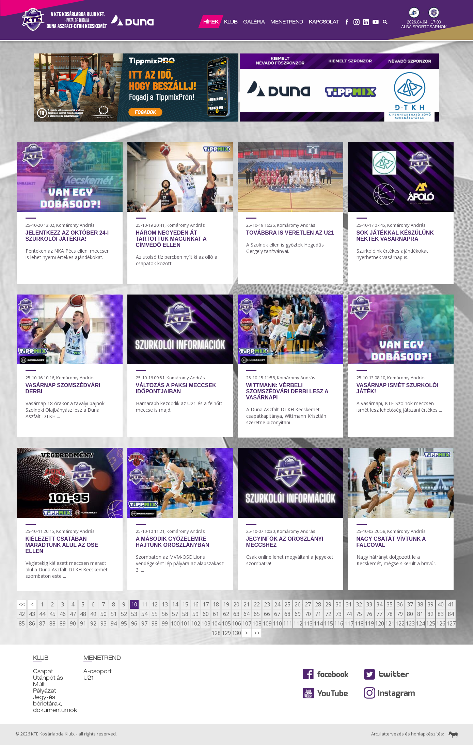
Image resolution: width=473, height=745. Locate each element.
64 (246, 614)
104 (215, 623)
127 (450, 623)
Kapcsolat (324, 22)
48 (83, 614)
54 (144, 614)
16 (195, 604)
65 (257, 614)
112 (297, 623)
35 (390, 604)
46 (63, 614)
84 (451, 614)
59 (195, 614)
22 (257, 604)
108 (256, 623)
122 (399, 623)
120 (379, 623)
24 (277, 604)
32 (359, 604)
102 (195, 623)
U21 (88, 678)
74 (349, 614)
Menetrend (286, 22)
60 (206, 614)
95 (124, 623)
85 (22, 623)
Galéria (253, 22)
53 (134, 614)
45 (52, 614)
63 (236, 614)
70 (308, 614)
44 (42, 614)
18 (216, 604)
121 (389, 623)
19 (226, 604)
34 (379, 604)
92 (93, 623)
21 (246, 604)
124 (420, 623)
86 (32, 623)
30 (338, 604)
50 (103, 614)
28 (318, 604)
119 (369, 623)
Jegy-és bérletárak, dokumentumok (55, 703)
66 (267, 614)
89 (63, 623)
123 (410, 623)
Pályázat (44, 690)
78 (390, 614)
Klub (230, 22)
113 (307, 623)
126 (440, 623)
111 (287, 623)
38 (420, 604)
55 (155, 614)
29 (328, 604)
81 (420, 614)
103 (205, 623)
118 (358, 623)
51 (114, 614)
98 (155, 623)
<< (22, 604)
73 (338, 614)
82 (430, 614)
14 (175, 604)
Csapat (43, 671)
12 (155, 604)
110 (277, 623)
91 (83, 623)
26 (298, 604)
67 (277, 614)
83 (441, 614)
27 (308, 604)
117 (348, 623)
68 (287, 614)
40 (441, 604)
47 (73, 614)
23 (267, 604)
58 (185, 614)
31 (349, 604)
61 (216, 614)
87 (42, 623)
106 (236, 623)
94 (114, 623)
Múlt (39, 684)
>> (257, 633)
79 (400, 614)
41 (451, 604)
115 (328, 623)
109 (267, 623)
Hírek (210, 22)
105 (226, 623)
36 (400, 604)
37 (410, 604)
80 (410, 614)
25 (287, 604)
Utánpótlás (48, 678)
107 (246, 623)
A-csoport (97, 671)
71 (318, 614)
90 (73, 623)
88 (52, 623)
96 (134, 623)
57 (175, 614)
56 (165, 614)
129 (226, 633)
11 (144, 604)
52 (124, 614)
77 (379, 614)
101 (185, 623)
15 (185, 604)
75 (359, 614)
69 (298, 614)
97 (144, 623)
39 (430, 604)
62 (226, 614)
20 (236, 604)
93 (103, 623)
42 (22, 614)
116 (338, 623)
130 (236, 633)
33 (369, 604)
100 (175, 623)
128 (215, 633)
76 (369, 614)
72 (328, 614)
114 (318, 623)
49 (93, 614)
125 (430, 623)
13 (165, 604)
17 (206, 604)
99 (165, 623)
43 (32, 614)
